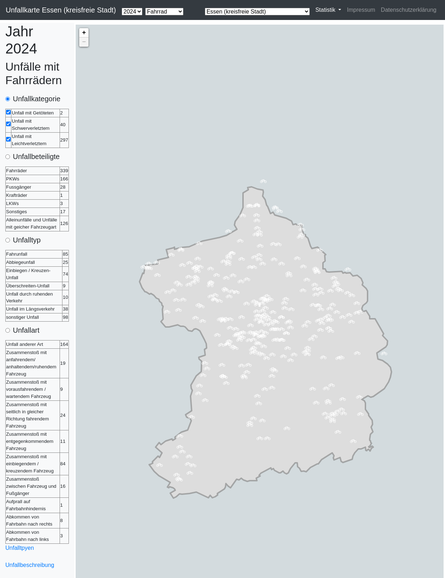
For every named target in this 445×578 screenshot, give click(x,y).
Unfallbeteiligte (36, 156)
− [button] (84, 42)
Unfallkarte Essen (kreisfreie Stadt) (61, 10)
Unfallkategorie (36, 99)
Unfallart (26, 330)
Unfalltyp (27, 240)
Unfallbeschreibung (29, 565)
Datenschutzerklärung (408, 10)
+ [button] (84, 33)
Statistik (326, 10)
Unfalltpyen (19, 548)
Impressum (361, 10)
